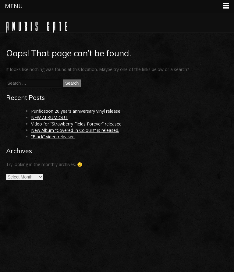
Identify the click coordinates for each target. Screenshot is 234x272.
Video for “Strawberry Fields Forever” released (76, 124)
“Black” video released (53, 137)
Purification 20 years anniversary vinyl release (75, 111)
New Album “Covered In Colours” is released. (75, 130)
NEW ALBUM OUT (49, 117)
